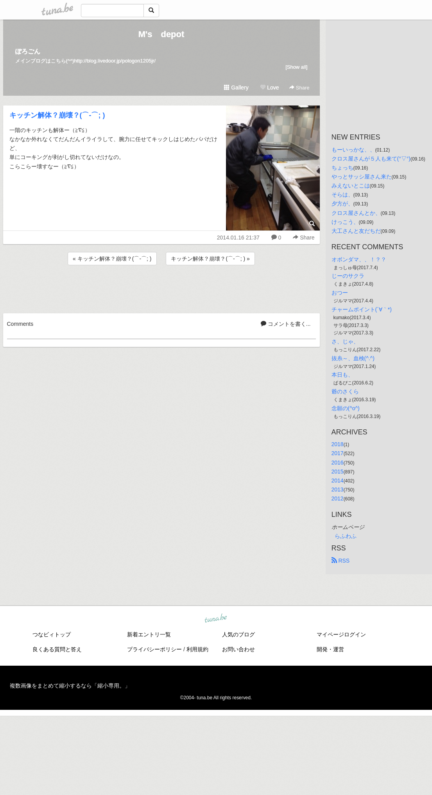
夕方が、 (342, 203)
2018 (338, 444)
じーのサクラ (348, 276)
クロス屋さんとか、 (356, 213)
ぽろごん (27, 51)
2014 (338, 480)
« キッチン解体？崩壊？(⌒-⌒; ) (112, 258)
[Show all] (296, 67)
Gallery (236, 87)
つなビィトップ (51, 634)
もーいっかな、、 (353, 149)
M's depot (161, 34)
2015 (338, 471)
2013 (338, 489)
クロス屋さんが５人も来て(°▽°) (371, 158)
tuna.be (216, 619)
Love (269, 87)
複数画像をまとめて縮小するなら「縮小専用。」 (70, 685)
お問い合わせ (238, 649)
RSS (341, 560)
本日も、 (342, 375)
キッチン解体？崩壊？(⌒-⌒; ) (57, 115)
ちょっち (342, 167)
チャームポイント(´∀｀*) (362, 309)
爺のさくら (345, 391)
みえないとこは (351, 185)
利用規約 (197, 649)
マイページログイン (341, 634)
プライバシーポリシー (154, 649)
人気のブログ (238, 634)
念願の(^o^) (346, 408)
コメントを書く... (286, 324)
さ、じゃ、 (345, 341)
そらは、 (342, 194)
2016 (338, 462)
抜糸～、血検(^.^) (353, 358)
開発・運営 (330, 649)
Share (299, 88)
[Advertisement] (161, 287)
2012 (338, 498)
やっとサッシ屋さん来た (362, 176)
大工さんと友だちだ (356, 231)
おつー (340, 292)
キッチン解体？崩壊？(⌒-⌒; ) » (210, 258)
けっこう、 (345, 222)
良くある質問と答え (57, 649)
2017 (338, 453)
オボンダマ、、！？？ (359, 259)
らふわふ (346, 536)
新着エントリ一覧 (149, 634)
